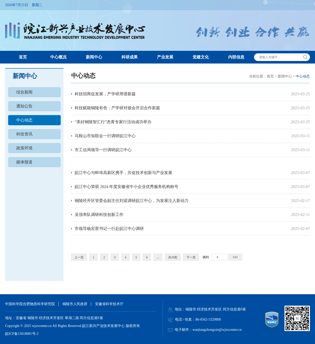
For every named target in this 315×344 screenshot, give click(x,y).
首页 (270, 76)
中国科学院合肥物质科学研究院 (30, 304)
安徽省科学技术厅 (109, 304)
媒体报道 (24, 162)
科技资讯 (24, 134)
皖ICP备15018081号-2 (21, 334)
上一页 (79, 257)
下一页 (191, 257)
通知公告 (24, 106)
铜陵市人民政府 (74, 304)
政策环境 (24, 148)
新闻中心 (285, 76)
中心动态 (24, 120)
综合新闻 (24, 92)
